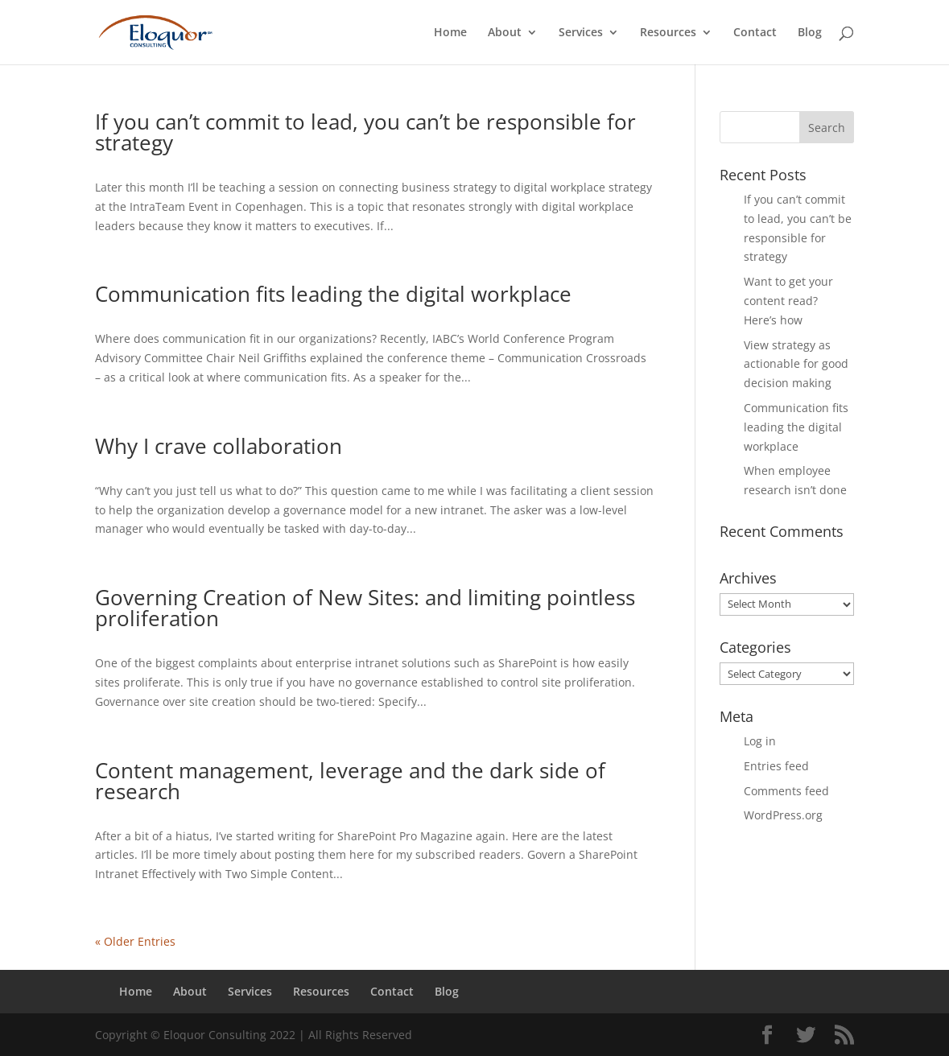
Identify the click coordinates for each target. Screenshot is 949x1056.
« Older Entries (135, 941)
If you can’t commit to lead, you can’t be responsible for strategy (365, 132)
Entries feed (776, 765)
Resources (668, 33)
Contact (755, 33)
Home (450, 33)
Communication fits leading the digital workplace (333, 293)
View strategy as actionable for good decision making (796, 364)
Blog (810, 33)
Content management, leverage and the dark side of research (350, 781)
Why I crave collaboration (218, 445)
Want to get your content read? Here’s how (788, 301)
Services (581, 33)
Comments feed (786, 790)
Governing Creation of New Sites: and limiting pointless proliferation (365, 608)
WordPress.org (783, 815)
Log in (760, 741)
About (505, 33)
